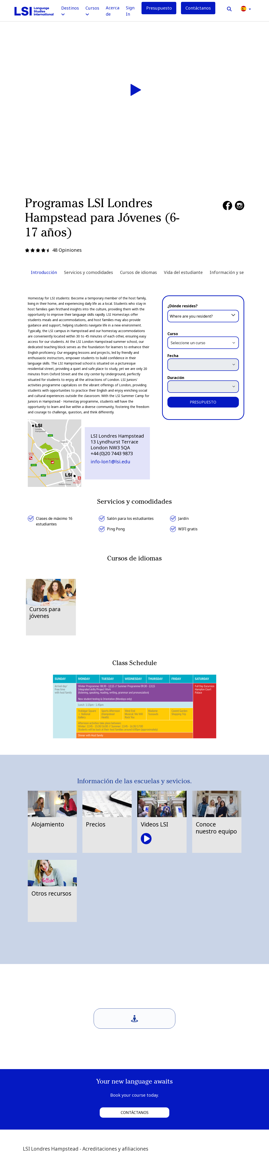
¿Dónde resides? (182, 305)
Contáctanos (198, 8)
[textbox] (203, 316)
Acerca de (112, 11)
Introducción (44, 272)
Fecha (172, 355)
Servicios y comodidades (88, 272)
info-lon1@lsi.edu (110, 461)
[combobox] (203, 316)
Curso (172, 333)
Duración (175, 377)
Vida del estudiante (183, 272)
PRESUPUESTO (203, 402)
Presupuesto (159, 8)
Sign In (130, 11)
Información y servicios (233, 272)
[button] (245, 8)
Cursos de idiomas (138, 272)
